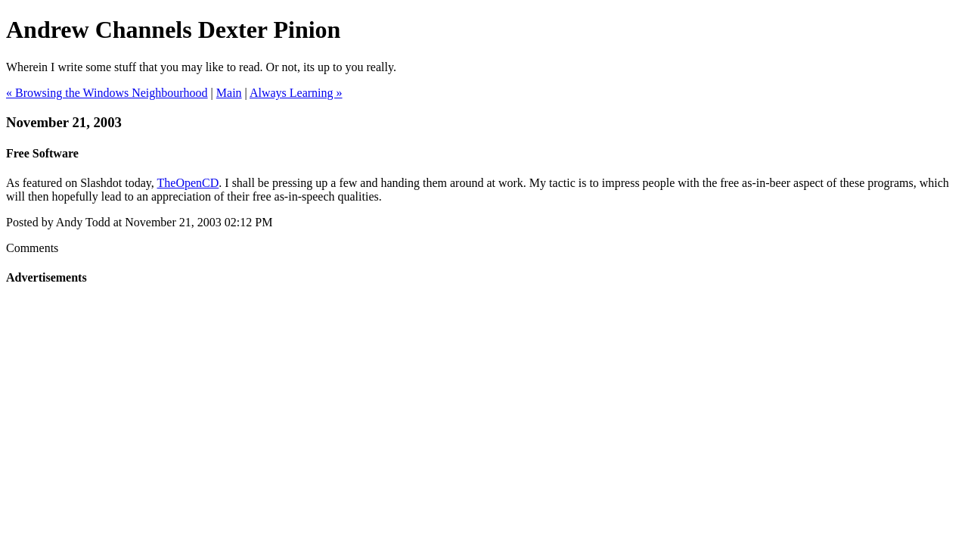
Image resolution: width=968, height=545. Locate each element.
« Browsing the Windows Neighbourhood (107, 92)
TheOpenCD (188, 182)
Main (229, 92)
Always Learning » (296, 92)
